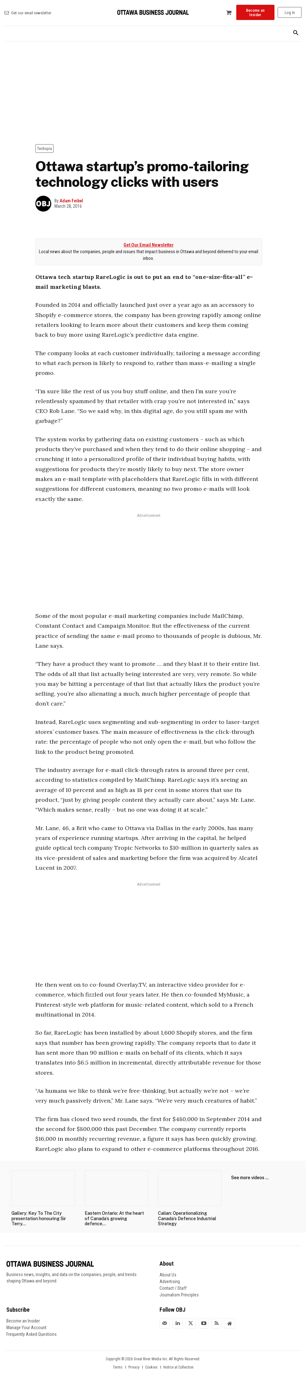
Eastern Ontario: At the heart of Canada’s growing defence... (114, 1219)
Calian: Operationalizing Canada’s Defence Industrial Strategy (187, 1219)
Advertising (170, 1281)
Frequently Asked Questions (31, 1334)
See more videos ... (250, 1177)
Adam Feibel (71, 200)
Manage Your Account (26, 1327)
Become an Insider (23, 1320)
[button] (296, 33)
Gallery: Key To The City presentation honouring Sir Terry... (38, 1219)
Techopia (44, 148)
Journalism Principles (179, 1294)
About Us (168, 1274)
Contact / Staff (173, 1288)
